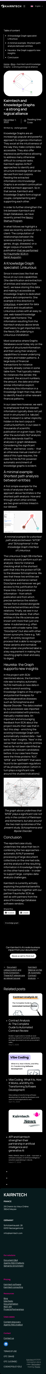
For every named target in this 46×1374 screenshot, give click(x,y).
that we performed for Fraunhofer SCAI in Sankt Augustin (21, 254)
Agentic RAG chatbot (13, 1324)
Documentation (11, 1304)
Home (6, 64)
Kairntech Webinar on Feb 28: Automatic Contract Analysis (35, 972)
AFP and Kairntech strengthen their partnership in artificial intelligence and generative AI (22, 1143)
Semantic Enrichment (13, 1265)
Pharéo (37, 1367)
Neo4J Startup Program (18, 219)
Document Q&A (11, 1260)
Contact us (9, 1338)
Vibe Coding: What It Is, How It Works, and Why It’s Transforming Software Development (25, 1085)
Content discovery (12, 1322)
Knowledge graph (12, 923)
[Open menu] (24, 6)
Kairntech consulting (13, 1287)
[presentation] (25, 1004)
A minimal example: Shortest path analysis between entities (24, 44)
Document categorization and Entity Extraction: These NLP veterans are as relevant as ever (14, 972)
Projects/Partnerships (14, 1309)
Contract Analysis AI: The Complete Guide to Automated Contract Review (21, 1025)
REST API (8, 1306)
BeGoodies (36, 1364)
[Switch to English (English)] (36, 6)
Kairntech (15, 1194)
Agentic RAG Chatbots (14, 1263)
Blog (13, 64)
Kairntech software (12, 1284)
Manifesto (8, 1301)
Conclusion (13, 57)
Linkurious (9, 304)
